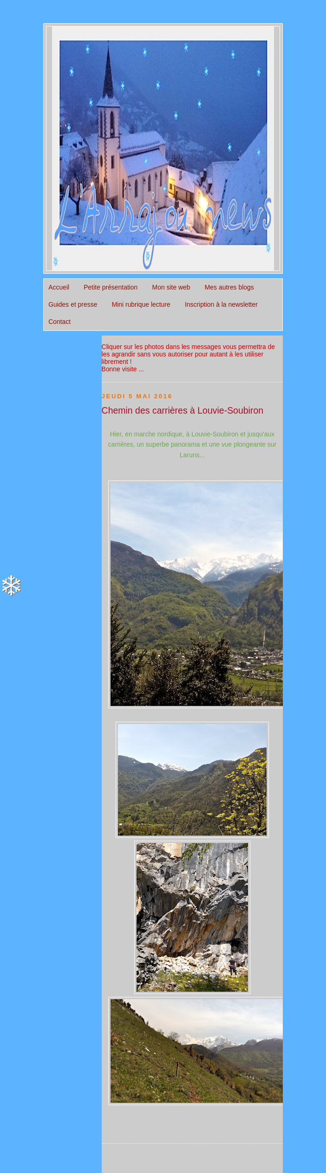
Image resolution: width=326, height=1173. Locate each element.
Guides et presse (72, 304)
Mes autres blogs (229, 287)
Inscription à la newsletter (221, 304)
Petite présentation (110, 287)
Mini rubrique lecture (141, 304)
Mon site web (171, 287)
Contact (59, 321)
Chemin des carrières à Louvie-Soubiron (182, 410)
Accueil (58, 287)
